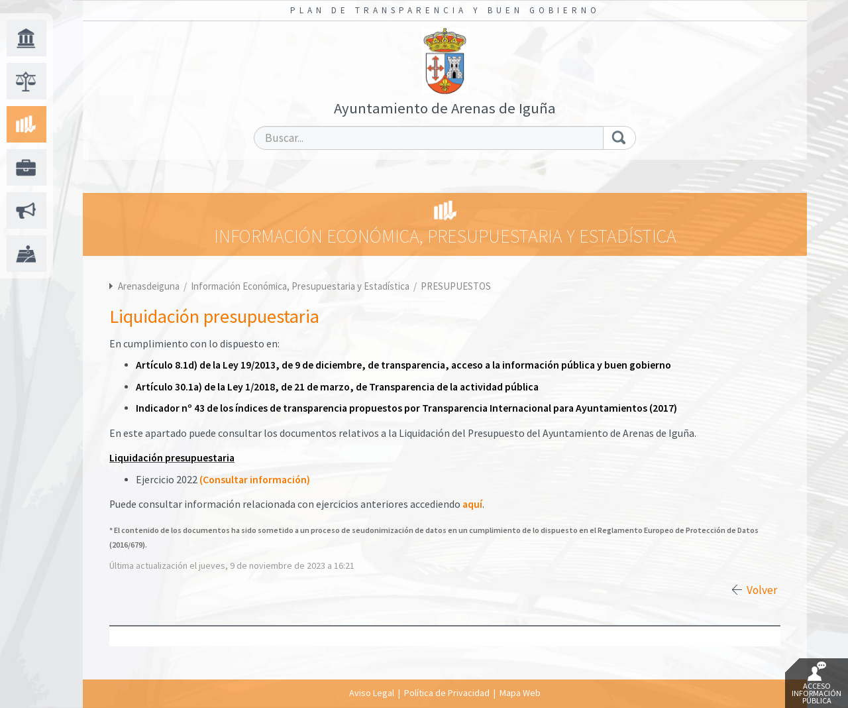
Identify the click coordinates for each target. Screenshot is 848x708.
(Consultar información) (254, 479)
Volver (762, 590)
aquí (472, 504)
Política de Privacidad (447, 693)
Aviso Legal (371, 693)
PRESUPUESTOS (456, 286)
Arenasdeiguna (149, 286)
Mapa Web (520, 693)
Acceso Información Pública (816, 683)
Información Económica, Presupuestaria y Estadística (301, 286)
